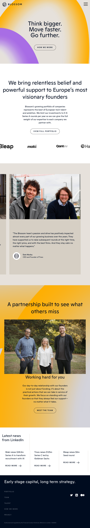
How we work (45, 47)
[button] (86, 4)
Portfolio (9, 491)
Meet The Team (45, 410)
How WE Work (11, 509)
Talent (7, 503)
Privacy (8, 515)
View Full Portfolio (45, 131)
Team (6, 497)
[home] (13, 4)
